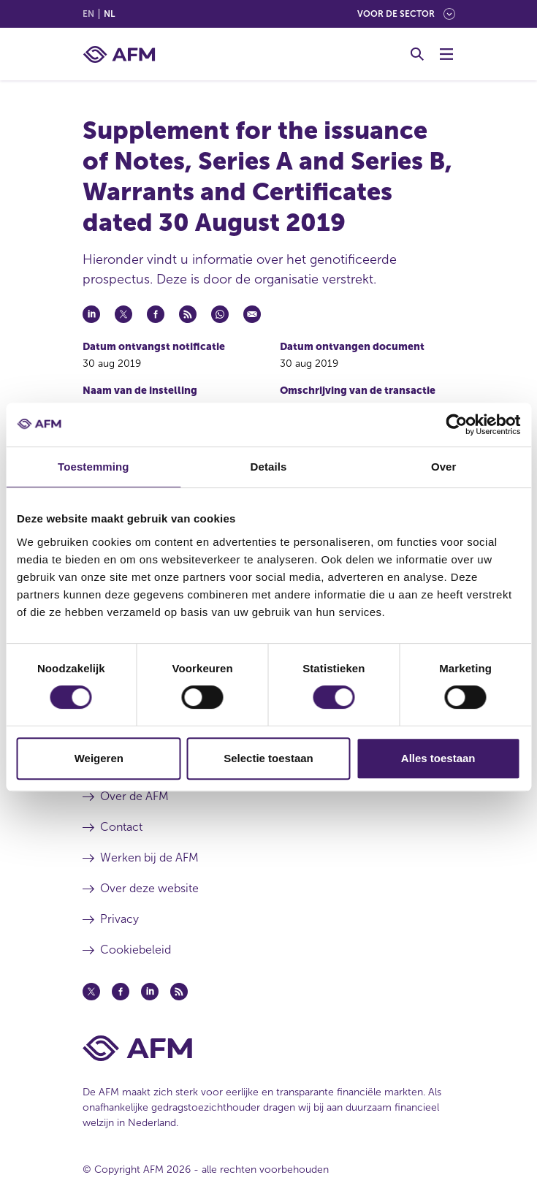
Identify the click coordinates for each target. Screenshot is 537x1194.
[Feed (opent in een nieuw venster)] (179, 991)
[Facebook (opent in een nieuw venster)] (120, 991)
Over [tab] (444, 466)
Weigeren (99, 758)
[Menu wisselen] (446, 54)
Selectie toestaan (268, 758)
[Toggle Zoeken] (417, 54)
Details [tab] (269, 466)
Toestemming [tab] (93, 466)
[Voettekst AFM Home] (269, 1048)
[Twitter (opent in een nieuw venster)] (91, 991)
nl (109, 14)
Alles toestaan (438, 758)
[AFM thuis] (119, 54)
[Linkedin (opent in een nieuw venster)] (150, 991)
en (88, 14)
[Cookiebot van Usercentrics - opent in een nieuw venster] (456, 425)
